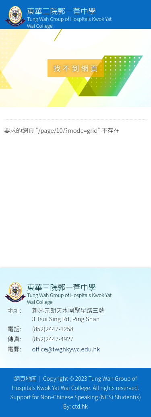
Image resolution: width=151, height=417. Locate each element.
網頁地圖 (25, 378)
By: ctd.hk (75, 406)
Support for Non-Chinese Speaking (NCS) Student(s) (75, 397)
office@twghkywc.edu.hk (66, 349)
